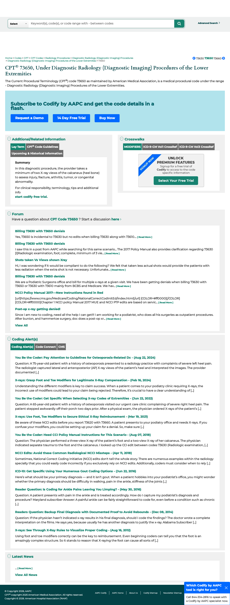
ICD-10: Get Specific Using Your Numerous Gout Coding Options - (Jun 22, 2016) (75, 471)
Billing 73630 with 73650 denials (40, 231)
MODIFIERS (132, 147)
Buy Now (107, 118)
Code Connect (46, 347)
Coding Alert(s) (22, 347)
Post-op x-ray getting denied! (37, 309)
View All (21, 325)
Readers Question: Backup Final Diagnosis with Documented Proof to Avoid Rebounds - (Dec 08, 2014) (94, 512)
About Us (133, 593)
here (115, 219)
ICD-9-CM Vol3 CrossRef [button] (196, 147)
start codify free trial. (31, 197)
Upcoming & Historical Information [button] (37, 153)
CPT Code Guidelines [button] (42, 147)
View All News (26, 575)
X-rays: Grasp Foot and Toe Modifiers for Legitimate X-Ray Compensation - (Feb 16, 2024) (83, 380)
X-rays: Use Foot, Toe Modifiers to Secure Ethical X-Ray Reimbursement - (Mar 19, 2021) (81, 416)
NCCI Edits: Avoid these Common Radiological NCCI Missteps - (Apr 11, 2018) (73, 453)
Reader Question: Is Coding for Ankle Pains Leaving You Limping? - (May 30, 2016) (78, 489)
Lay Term (18, 147)
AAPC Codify (100, 593)
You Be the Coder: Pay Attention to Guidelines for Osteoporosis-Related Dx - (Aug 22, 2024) (85, 357)
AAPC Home (117, 593)
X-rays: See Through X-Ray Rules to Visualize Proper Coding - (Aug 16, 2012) (73, 530)
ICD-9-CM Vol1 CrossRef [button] (160, 147)
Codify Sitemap (150, 593)
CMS (61, 347)
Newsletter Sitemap (172, 593)
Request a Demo (29, 118)
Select (13, 23)
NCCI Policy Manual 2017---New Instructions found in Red (59, 293)
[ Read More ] (144, 237)
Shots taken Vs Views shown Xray (41, 260)
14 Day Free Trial (71, 118)
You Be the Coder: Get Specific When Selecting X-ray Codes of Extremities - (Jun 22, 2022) (84, 398)
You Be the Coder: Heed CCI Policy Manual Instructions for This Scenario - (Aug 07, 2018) (83, 435)
